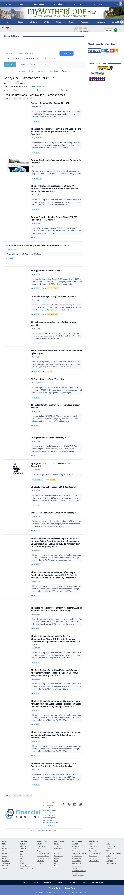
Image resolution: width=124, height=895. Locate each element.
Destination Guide (43, 856)
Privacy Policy (50, 822)
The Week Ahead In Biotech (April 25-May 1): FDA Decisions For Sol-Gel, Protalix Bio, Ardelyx (54, 764)
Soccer (22, 863)
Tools (43, 64)
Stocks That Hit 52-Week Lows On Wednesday (53, 513)
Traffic (71, 22)
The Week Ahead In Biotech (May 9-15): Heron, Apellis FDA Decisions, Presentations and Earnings (56, 609)
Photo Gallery (111, 858)
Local (9, 22)
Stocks (22, 64)
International (54, 71)
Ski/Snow (23, 849)
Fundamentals (76, 866)
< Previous (8, 99)
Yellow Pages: (111, 863)
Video (108, 851)
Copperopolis (76, 861)
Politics (4, 858)
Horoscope (58, 849)
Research (64, 90)
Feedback (47, 882)
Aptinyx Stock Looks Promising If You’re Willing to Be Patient (56, 161)
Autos (91, 849)
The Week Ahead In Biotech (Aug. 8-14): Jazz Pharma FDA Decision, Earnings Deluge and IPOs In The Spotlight (56, 131)
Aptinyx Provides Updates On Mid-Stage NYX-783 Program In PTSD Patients (54, 218)
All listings (75, 844)
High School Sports (26, 868)
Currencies (41, 71)
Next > (29, 99)
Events (39, 844)
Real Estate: (77, 863)
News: (4, 841)
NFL (21, 854)
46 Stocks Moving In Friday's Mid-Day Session (53, 296)
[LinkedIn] (74, 814)
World (46, 22)
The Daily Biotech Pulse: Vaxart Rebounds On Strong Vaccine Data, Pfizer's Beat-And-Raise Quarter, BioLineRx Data (55, 735)
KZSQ (56, 863)
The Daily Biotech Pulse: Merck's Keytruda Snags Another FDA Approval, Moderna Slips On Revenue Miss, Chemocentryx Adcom (54, 673)
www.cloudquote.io (49, 810)
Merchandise (93, 846)
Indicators (49, 58)
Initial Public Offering (53, 288)
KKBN (56, 866)
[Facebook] (69, 814)
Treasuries (66, 71)
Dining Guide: (77, 841)
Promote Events (94, 853)
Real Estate (99, 4)
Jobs (90, 844)
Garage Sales (93, 858)
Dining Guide (79, 4)
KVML (56, 861)
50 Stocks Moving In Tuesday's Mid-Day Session (54, 487)
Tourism (5, 868)
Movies (56, 844)
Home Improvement (79, 871)
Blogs (39, 851)
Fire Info (40, 863)
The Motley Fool (38, 479)
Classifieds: (93, 841)
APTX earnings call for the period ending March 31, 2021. (54, 475)
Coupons (110, 861)
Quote (16, 90)
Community (39, 4)
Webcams (85, 22)
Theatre (57, 846)
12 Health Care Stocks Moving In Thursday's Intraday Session (55, 406)
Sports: (23, 851)
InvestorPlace (38, 178)
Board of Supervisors (114, 853)
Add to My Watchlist (38, 86)
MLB (21, 856)
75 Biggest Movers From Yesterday (48, 438)
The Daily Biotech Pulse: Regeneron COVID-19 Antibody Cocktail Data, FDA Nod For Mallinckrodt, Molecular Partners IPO (55, 189)
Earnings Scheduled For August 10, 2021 (51, 103)
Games (56, 851)
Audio (108, 844)
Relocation (75, 873)
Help (84, 882)
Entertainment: (60, 841)
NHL (21, 861)
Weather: (23, 841)
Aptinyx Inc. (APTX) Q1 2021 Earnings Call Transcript (50, 465)
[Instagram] (80, 814)
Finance (74, 868)
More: (109, 841)
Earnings (52, 479)
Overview (22, 71)
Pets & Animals (94, 861)
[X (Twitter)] (63, 814)
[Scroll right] (120, 3)
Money (59, 22)
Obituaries (100, 22)
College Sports (25, 866)
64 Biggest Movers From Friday (46, 271)
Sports (22, 4)
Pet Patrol (40, 861)
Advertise (73, 882)
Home (23, 882)
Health (39, 849)
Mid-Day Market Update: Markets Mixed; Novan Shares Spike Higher (56, 352)
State (20, 22)
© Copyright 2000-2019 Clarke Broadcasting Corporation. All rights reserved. (62, 892)
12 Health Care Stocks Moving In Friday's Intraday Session (54, 323)
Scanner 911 (111, 846)
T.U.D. (108, 856)
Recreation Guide (43, 858)
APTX (51, 78)
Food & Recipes (59, 853)
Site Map (60, 882)
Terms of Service (55, 888)
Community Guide (43, 853)
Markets (10, 64)
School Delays (7, 863)
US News (33, 22)
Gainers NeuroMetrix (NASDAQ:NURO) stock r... (25, 254)
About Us (34, 882)
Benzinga (36, 121)
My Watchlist (31, 58)
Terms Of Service (49, 825)
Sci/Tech (5, 866)
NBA (21, 859)
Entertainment (59, 4)
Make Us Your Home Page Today (102, 44)
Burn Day (23, 844)
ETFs (33, 64)
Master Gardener (78, 876)
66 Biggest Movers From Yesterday (48, 379)
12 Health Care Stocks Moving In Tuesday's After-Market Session (37, 245)
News (8, 4)
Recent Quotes (11, 58)
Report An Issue (97, 882)
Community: (42, 841)
